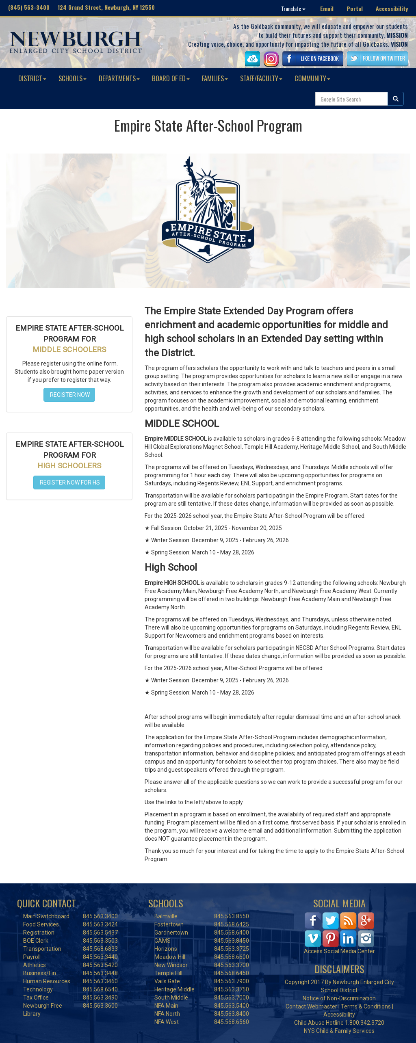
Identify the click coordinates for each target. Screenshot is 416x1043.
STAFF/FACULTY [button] (261, 78)
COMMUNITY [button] (312, 78)
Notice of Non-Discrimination (339, 998)
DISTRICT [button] (32, 78)
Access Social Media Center (339, 951)
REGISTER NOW (69, 395)
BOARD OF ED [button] (171, 78)
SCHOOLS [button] (72, 78)
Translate (293, 8)
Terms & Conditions (366, 1006)
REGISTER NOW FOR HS (69, 482)
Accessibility (392, 8)
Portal (355, 8)
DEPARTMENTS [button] (119, 78)
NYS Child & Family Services (339, 1031)
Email (327, 8)
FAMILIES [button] (215, 78)
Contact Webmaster (311, 1006)
